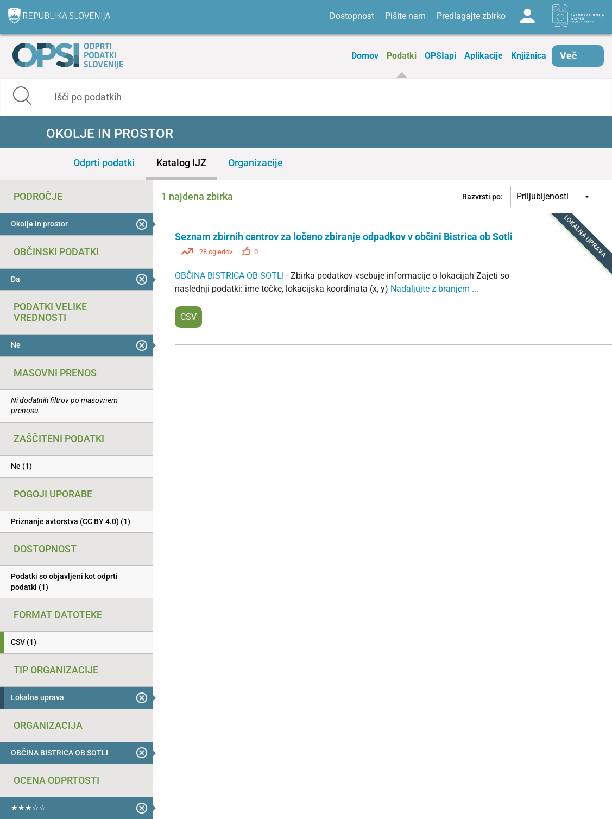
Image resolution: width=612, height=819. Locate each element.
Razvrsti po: (482, 196)
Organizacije (255, 162)
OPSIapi (440, 56)
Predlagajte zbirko (471, 16)
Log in (527, 16)
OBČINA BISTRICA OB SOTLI (230, 275)
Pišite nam (405, 16)
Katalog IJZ (181, 162)
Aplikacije (483, 56)
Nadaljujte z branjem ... (434, 289)
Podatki (402, 56)
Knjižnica (528, 56)
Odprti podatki (104, 162)
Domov (364, 56)
